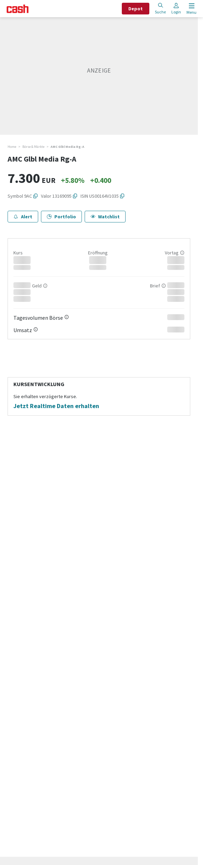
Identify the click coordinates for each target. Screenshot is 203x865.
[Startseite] (18, 8)
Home (12, 146)
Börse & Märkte (33, 146)
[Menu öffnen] (190, 8)
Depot (135, 9)
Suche (160, 8)
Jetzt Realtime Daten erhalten (56, 406)
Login (176, 8)
